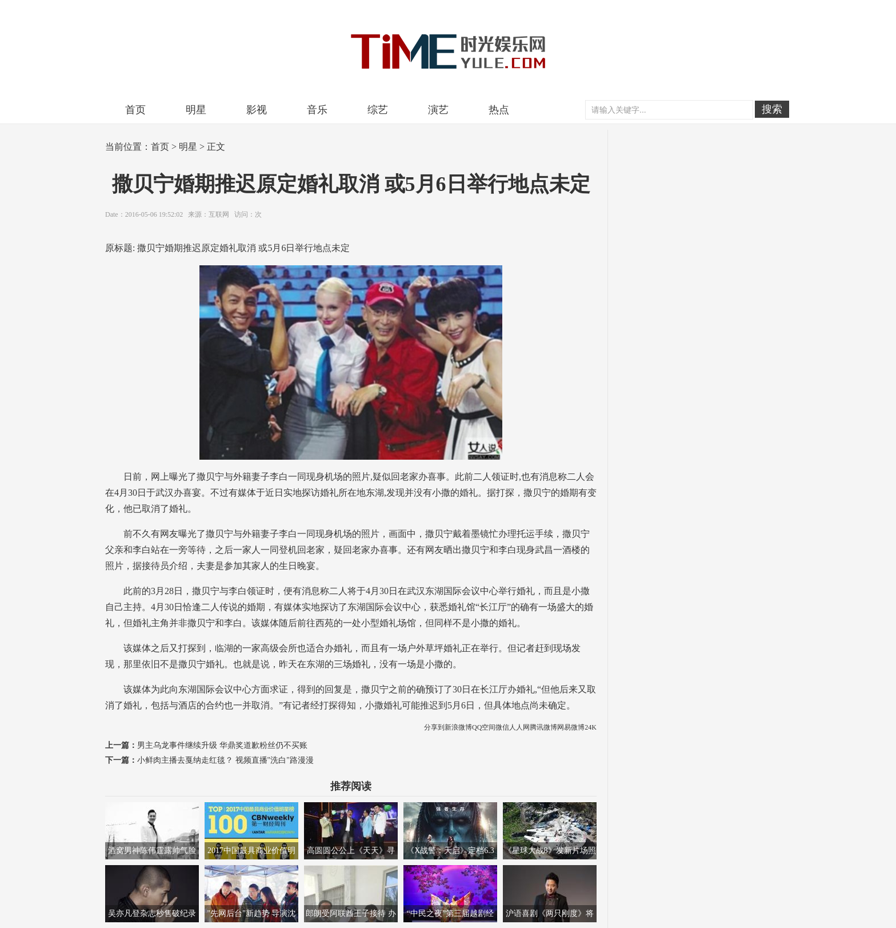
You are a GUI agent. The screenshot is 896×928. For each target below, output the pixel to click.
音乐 (317, 109)
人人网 (519, 727)
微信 (502, 727)
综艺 (377, 109)
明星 (196, 109)
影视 (256, 109)
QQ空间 (483, 727)
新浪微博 (458, 727)
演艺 (438, 109)
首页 (135, 109)
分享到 (434, 727)
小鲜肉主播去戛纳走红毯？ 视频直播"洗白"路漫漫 (225, 760)
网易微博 (571, 727)
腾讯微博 (543, 727)
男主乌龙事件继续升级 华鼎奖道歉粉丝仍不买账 (222, 745)
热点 (499, 109)
